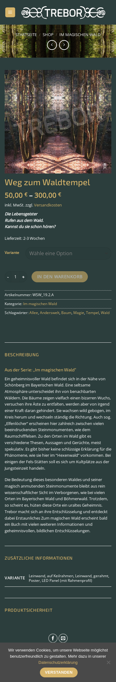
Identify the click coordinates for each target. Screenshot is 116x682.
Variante (12, 253)
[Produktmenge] (15, 276)
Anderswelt (49, 312)
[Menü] (10, 12)
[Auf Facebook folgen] (53, 638)
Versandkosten (48, 205)
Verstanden (59, 672)
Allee (33, 312)
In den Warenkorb (60, 277)
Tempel (92, 312)
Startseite (26, 34)
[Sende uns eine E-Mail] (63, 638)
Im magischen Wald (80, 34)
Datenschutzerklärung (57, 662)
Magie (78, 312)
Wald (105, 312)
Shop (48, 34)
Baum (66, 312)
